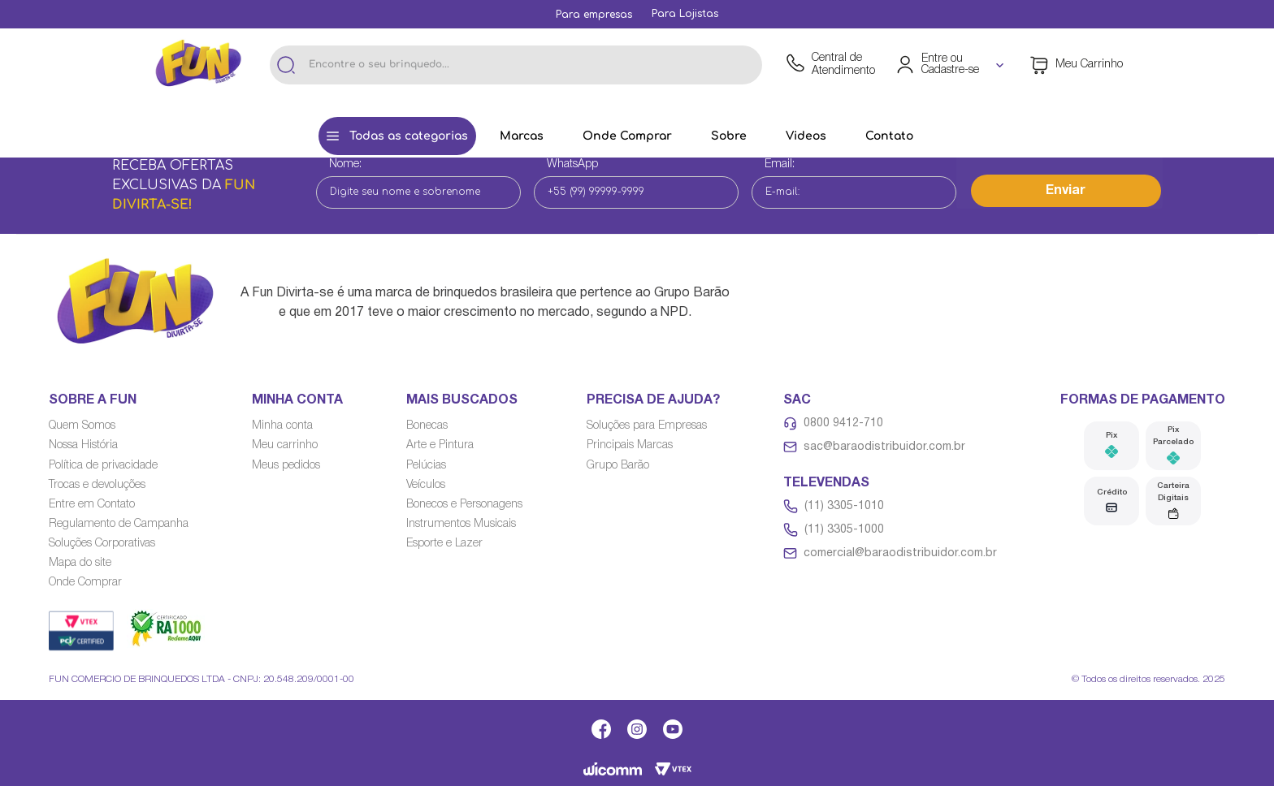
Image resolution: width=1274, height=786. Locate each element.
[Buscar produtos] (286, 65)
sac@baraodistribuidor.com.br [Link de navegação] (884, 447)
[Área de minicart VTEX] (1076, 65)
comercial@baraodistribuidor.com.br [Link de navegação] (900, 553)
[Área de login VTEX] (951, 65)
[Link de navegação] (594, 15)
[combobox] (516, 64)
